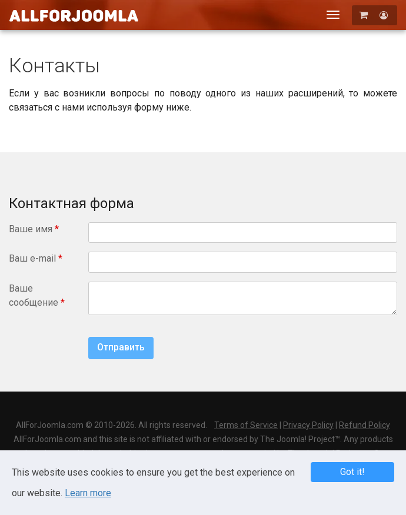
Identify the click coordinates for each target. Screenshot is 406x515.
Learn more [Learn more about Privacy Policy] (88, 493)
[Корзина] (364, 15)
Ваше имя (34, 229)
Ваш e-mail (35, 258)
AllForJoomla (74, 15)
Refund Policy (364, 425)
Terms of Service (246, 425)
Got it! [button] (352, 471)
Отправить (121, 347)
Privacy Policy (308, 425)
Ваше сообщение (37, 295)
